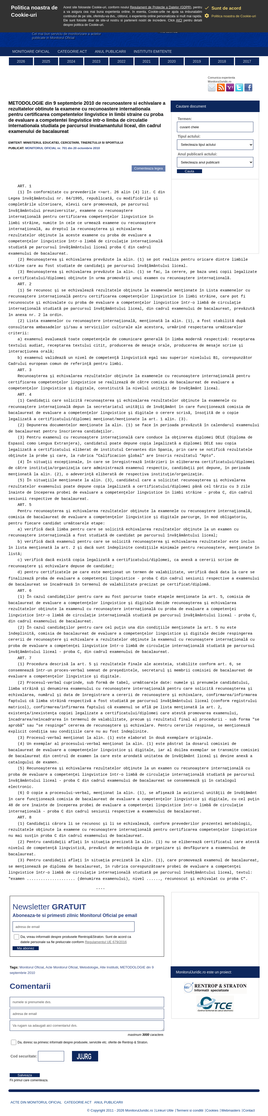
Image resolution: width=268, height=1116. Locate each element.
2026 (21, 61)
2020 (172, 61)
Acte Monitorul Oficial (62, 967)
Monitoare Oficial (31, 51)
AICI (179, 20)
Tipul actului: (189, 136)
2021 (146, 61)
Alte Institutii (109, 967)
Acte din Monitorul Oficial (36, 1102)
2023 (96, 61)
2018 (222, 61)
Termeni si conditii (189, 1110)
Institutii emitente (153, 51)
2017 (247, 61)
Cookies (212, 1110)
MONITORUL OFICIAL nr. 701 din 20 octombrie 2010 (62, 148)
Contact (249, 1110)
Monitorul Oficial (31, 967)
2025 (46, 61)
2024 (71, 61)
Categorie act (72, 51)
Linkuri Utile (165, 1110)
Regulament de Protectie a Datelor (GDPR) (160, 7)
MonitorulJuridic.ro (139, 1110)
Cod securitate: (23, 1056)
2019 (197, 61)
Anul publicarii (110, 51)
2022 (121, 61)
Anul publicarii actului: (197, 154)
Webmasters (230, 1110)
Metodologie (89, 967)
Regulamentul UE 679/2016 (106, 942)
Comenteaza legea (148, 168)
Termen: (185, 119)
